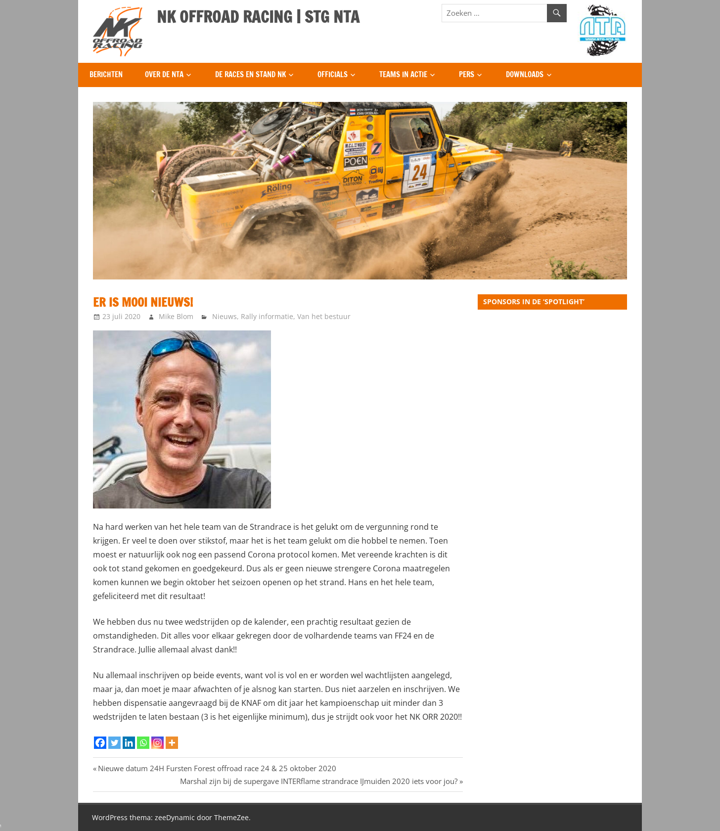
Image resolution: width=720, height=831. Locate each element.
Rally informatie (267, 316)
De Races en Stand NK (250, 74)
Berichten (106, 74)
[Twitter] (114, 743)
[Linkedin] (129, 743)
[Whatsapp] (143, 743)
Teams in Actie (403, 74)
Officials (332, 74)
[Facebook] (100, 743)
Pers (466, 74)
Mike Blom (176, 316)
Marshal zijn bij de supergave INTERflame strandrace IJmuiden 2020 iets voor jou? (318, 781)
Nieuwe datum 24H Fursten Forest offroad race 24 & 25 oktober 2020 (216, 768)
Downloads (524, 74)
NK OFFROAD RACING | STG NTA (258, 16)
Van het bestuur (324, 316)
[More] (172, 743)
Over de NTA (164, 74)
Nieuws (224, 316)
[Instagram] (157, 743)
